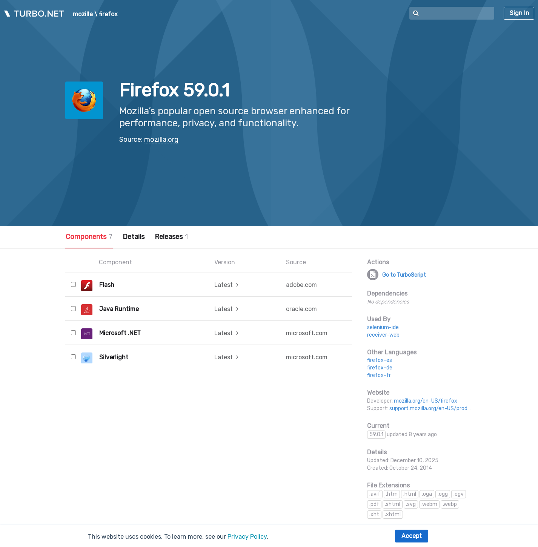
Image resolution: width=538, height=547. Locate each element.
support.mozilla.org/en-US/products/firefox (443, 408)
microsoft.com (306, 333)
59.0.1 (376, 434)
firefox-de (379, 368)
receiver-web (383, 335)
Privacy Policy (247, 536)
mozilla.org (161, 139)
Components (89, 237)
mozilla (83, 14)
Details (133, 237)
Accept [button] (411, 535)
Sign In (519, 13)
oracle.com (301, 309)
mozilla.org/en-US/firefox (425, 401)
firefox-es (379, 360)
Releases (171, 237)
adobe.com (301, 284)
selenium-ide (383, 327)
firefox (108, 14)
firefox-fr (379, 375)
